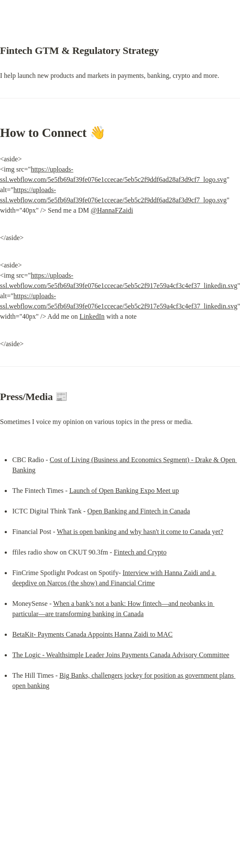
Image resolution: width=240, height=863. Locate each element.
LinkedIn (92, 316)
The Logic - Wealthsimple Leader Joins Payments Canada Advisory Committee (120, 654)
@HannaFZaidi (112, 210)
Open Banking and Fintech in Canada (138, 511)
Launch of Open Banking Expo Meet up (124, 490)
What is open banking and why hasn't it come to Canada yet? (140, 531)
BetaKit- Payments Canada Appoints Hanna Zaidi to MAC (92, 634)
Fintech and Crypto (140, 552)
